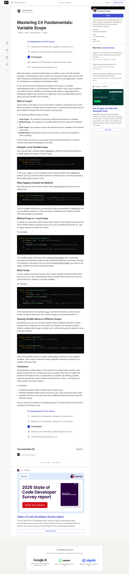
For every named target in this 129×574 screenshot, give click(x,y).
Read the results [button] (51, 531)
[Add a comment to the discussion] (52, 456)
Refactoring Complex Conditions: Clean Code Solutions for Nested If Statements (107, 77)
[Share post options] (7, 71)
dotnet (26, 33)
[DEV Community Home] (6, 2)
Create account (118, 2)
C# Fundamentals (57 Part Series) (41, 42)
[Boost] (7, 64)
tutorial (44, 33)
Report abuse (56, 462)
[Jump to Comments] (7, 51)
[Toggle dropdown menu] (87, 470)
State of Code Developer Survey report (40, 516)
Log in (107, 2)
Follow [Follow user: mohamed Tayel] (108, 15)
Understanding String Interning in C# (107, 67)
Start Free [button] (108, 130)
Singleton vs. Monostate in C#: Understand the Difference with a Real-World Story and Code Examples (107, 56)
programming (35, 33)
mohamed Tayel (27, 10)
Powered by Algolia (64, 2)
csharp (20, 33)
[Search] (12, 2)
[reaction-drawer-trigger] (7, 44)
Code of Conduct (45, 462)
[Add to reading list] (7, 58)
